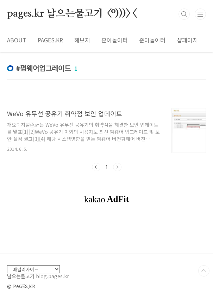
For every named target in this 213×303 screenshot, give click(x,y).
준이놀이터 (152, 40)
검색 (184, 14)
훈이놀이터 (114, 40)
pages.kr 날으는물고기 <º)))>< (71, 14)
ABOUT (16, 40)
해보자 (82, 40)
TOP (203, 271)
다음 (117, 167)
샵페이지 (187, 40)
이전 (96, 167)
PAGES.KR (50, 40)
